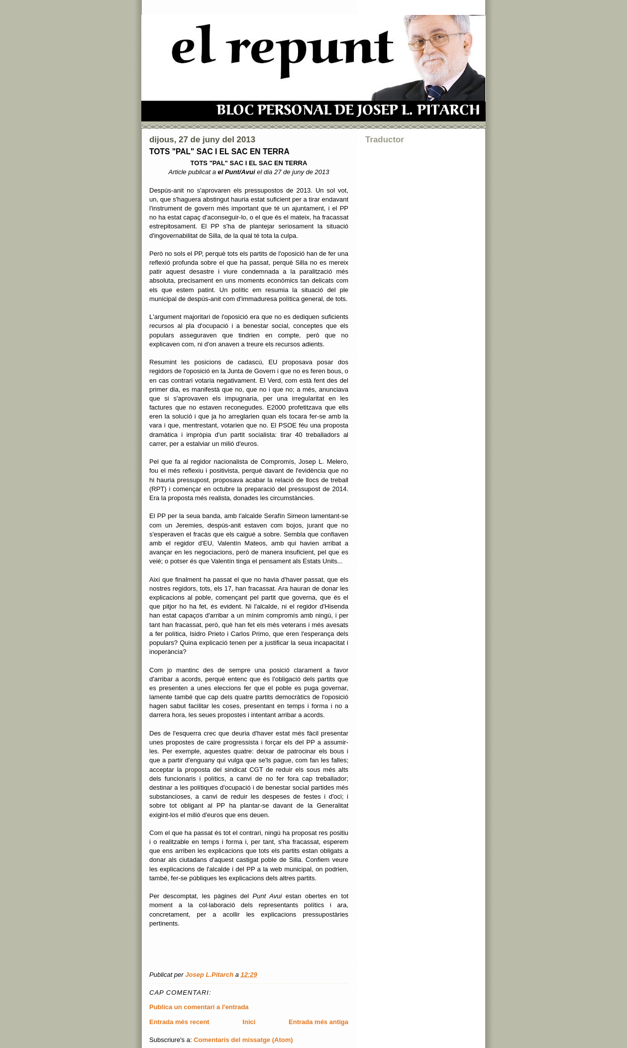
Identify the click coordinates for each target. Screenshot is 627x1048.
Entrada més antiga (318, 1022)
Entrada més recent (179, 1022)
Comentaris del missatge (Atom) (243, 1040)
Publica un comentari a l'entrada (199, 1007)
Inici (248, 1022)
